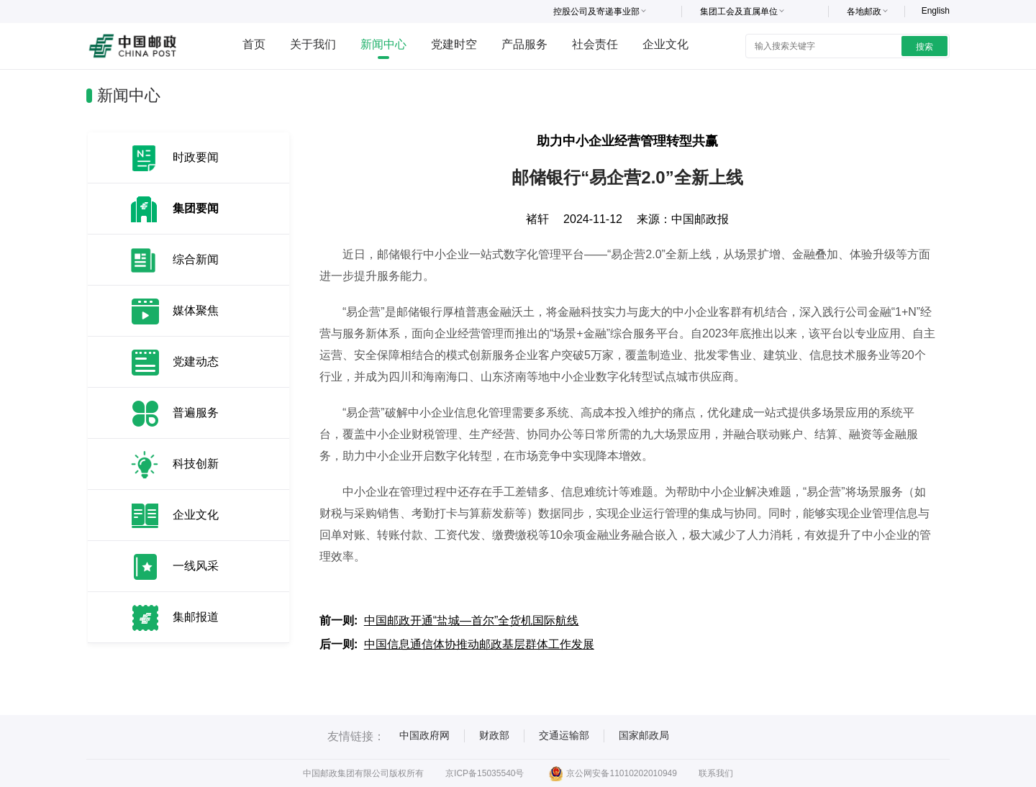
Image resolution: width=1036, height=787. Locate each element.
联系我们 (716, 773)
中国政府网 (424, 735)
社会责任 (595, 44)
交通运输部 (564, 735)
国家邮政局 (644, 735)
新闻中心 (383, 44)
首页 (253, 44)
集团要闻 (196, 208)
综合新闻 (196, 259)
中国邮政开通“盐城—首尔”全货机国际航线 (471, 620)
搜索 (924, 47)
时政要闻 (196, 157)
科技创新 (196, 464)
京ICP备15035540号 (484, 773)
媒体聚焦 (196, 310)
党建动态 (196, 361)
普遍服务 (196, 412)
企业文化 (665, 44)
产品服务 (524, 44)
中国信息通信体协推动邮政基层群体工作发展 (479, 644)
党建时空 (454, 44)
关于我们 (313, 44)
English (936, 11)
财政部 (494, 735)
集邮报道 (196, 617)
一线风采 (196, 566)
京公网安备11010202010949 (612, 773)
